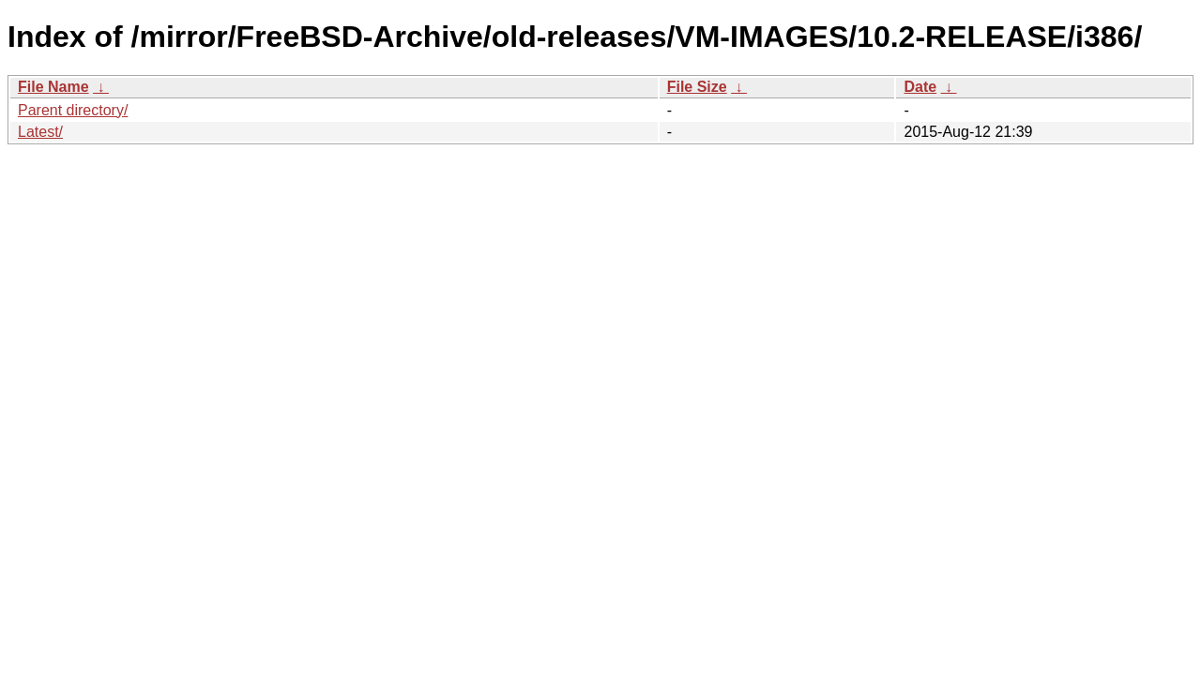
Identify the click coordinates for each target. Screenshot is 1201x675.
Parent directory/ (73, 110)
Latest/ (40, 132)
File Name (53, 87)
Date (920, 87)
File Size (697, 87)
